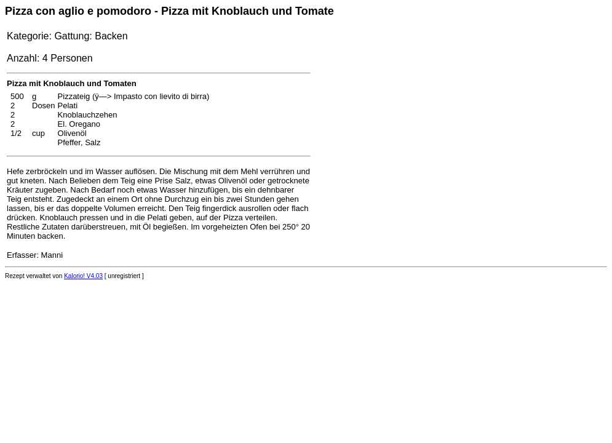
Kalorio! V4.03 (83, 276)
